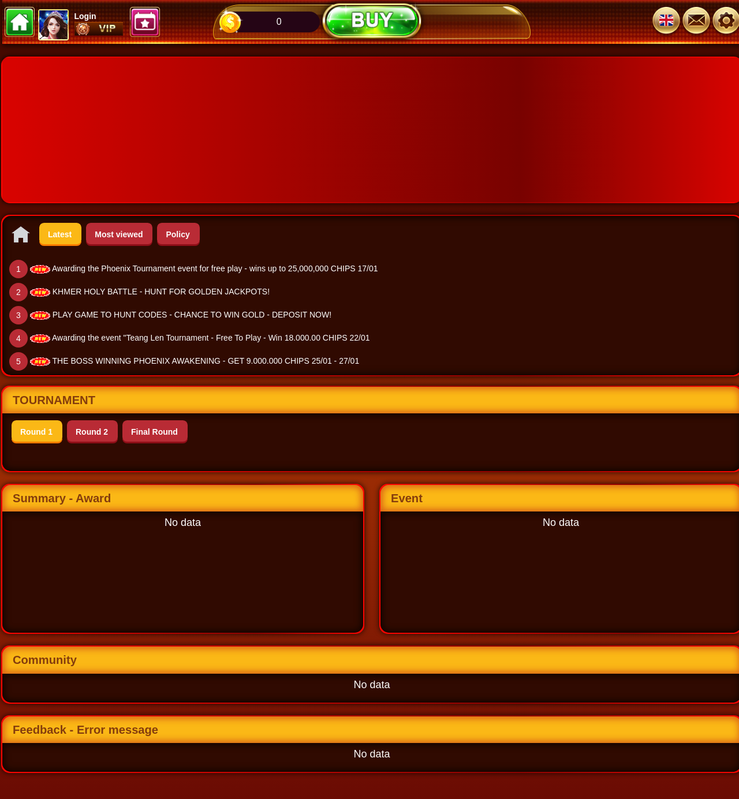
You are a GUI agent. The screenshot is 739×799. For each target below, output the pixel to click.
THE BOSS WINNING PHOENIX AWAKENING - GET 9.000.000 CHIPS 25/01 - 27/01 (206, 360)
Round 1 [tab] (36, 431)
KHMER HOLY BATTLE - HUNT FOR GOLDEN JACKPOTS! (161, 291)
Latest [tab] (60, 234)
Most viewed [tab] (119, 234)
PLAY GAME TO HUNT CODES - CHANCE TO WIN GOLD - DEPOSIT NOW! (192, 314)
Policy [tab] (177, 234)
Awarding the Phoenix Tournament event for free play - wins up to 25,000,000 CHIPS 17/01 (215, 268)
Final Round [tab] (154, 431)
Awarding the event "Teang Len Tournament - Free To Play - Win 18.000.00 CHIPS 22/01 (211, 337)
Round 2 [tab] (92, 431)
